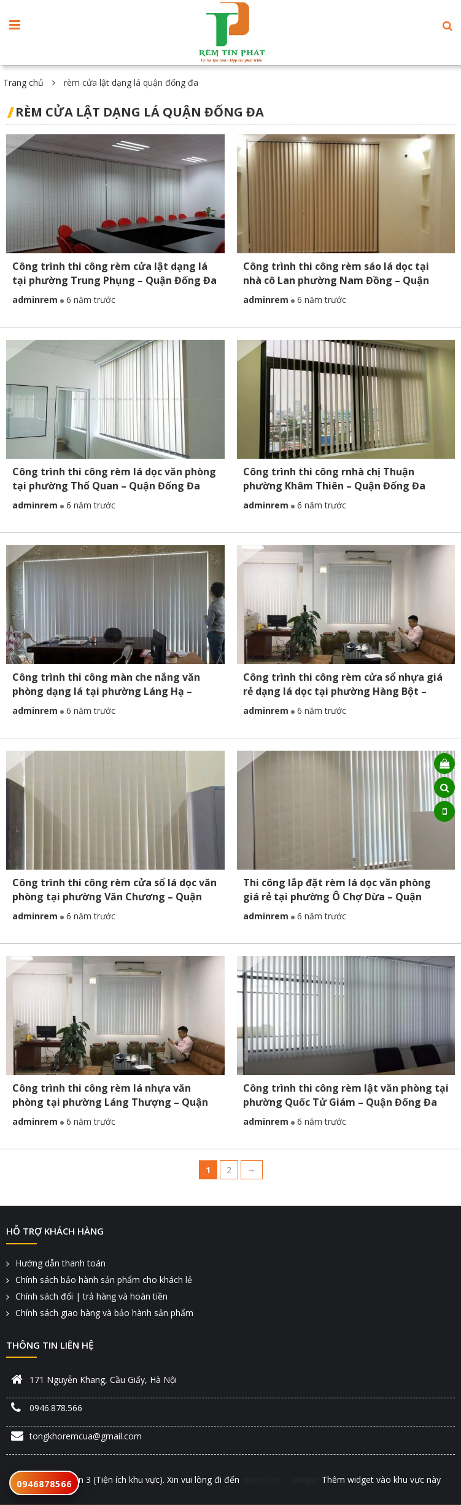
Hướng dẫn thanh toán (60, 1263)
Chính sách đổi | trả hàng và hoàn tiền (91, 1296)
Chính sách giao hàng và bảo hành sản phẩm (104, 1313)
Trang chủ (23, 82)
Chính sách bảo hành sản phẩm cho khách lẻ (103, 1279)
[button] (447, 26)
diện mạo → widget (280, 1479)
